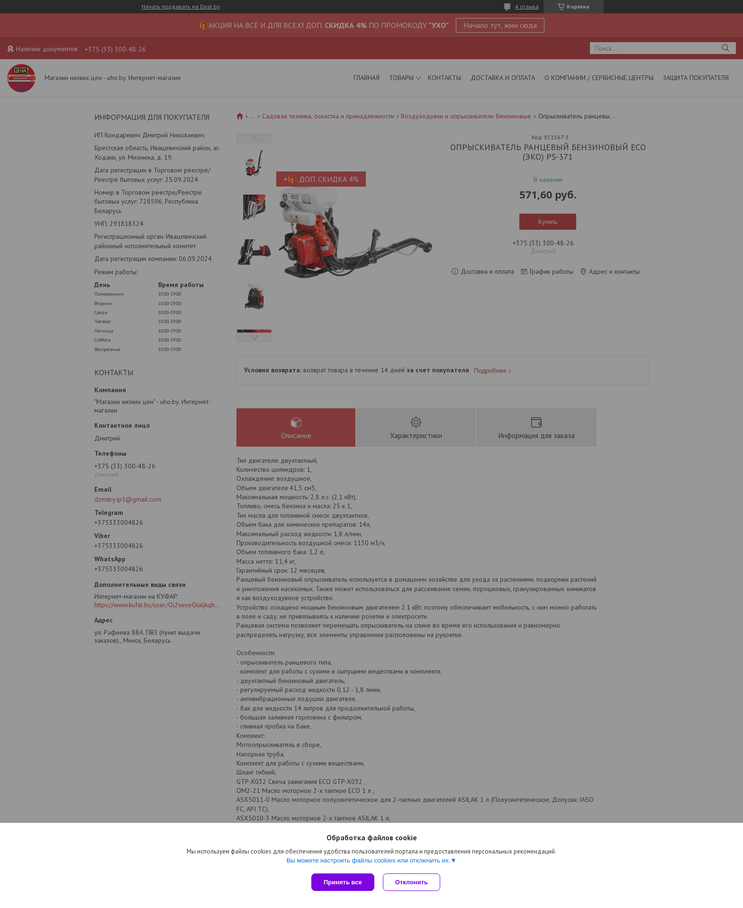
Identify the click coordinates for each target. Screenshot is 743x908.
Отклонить (412, 882)
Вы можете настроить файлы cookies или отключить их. (368, 861)
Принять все (343, 882)
